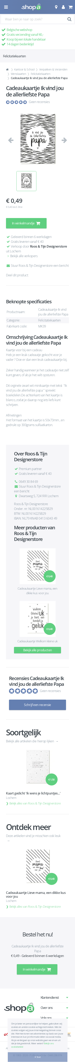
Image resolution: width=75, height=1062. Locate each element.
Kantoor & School (24, 69)
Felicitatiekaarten (40, 74)
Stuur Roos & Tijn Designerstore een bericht (37, 265)
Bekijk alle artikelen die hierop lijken (30, 741)
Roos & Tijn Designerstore (48, 246)
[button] (56, 7)
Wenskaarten (18, 74)
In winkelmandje (26, 223)
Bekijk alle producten (37, 650)
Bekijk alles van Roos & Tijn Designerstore (35, 803)
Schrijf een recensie (37, 705)
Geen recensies (39, 102)
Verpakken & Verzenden (53, 69)
